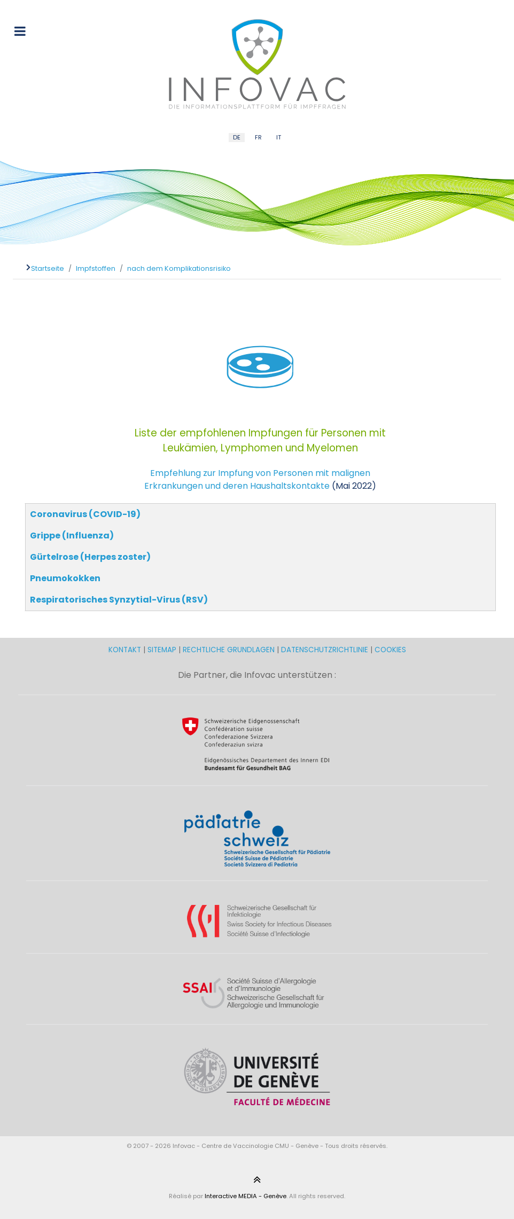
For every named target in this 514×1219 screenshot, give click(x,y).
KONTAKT (125, 650)
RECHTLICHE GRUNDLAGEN (229, 650)
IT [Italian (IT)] (278, 137)
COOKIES (390, 650)
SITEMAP (162, 650)
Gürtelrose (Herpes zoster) (90, 557)
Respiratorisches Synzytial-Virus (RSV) (119, 599)
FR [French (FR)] (258, 137)
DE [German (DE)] (236, 137)
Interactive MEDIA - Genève (245, 1196)
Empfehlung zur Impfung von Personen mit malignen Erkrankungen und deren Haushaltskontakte (257, 479)
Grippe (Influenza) (72, 535)
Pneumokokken (65, 578)
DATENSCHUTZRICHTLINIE (324, 650)
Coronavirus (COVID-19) (85, 514)
